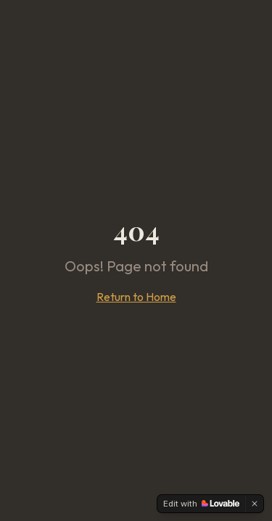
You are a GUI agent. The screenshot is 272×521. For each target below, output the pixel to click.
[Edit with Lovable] (201, 503)
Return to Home (136, 296)
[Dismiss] (254, 503)
